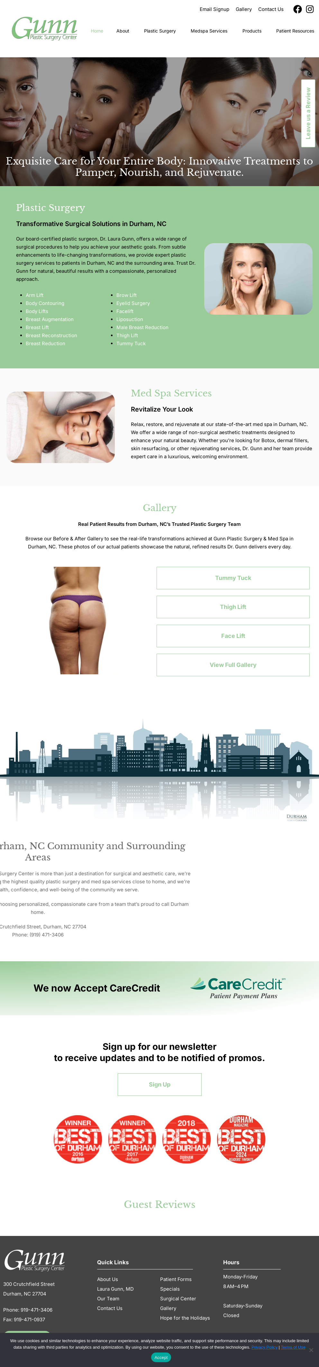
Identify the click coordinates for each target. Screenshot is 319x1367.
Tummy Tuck (131, 343)
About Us (108, 1279)
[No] (311, 1350)
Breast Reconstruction (51, 335)
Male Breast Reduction (142, 327)
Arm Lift (34, 295)
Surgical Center (178, 1299)
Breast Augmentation (50, 319)
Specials (170, 1289)
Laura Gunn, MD (115, 1289)
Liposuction (129, 319)
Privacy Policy (264, 1347)
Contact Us (110, 1308)
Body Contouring (45, 303)
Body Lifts (37, 311)
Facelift (124, 311)
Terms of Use (293, 1347)
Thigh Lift (127, 335)
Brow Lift (126, 295)
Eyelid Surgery (133, 303)
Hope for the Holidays (185, 1318)
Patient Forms (176, 1279)
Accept (161, 1357)
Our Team (108, 1299)
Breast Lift (37, 327)
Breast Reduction (45, 343)
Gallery (168, 1308)
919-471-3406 (36, 1310)
